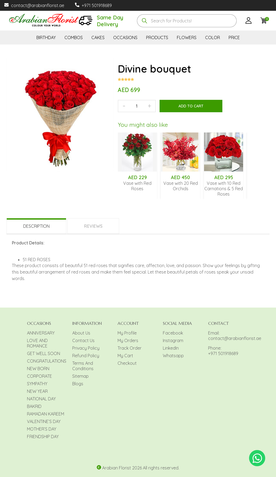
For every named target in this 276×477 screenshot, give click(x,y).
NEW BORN (38, 368)
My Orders (128, 340)
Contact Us (83, 340)
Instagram (173, 340)
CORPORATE (39, 376)
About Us (81, 333)
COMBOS (73, 37)
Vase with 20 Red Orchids (180, 185)
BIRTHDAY (46, 37)
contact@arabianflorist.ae (37, 5)
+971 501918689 (97, 5)
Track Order (130, 348)
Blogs (77, 383)
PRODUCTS (157, 37)
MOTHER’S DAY (41, 429)
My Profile (127, 333)
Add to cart (190, 106)
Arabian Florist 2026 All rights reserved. (140, 468)
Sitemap (80, 376)
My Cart (125, 355)
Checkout (127, 363)
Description (36, 226)
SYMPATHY (37, 383)
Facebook (173, 333)
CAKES (98, 37)
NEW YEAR (37, 391)
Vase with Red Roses (137, 185)
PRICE (234, 37)
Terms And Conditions (83, 365)
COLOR (212, 37)
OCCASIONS (125, 37)
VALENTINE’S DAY (44, 421)
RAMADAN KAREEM (45, 414)
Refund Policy (85, 355)
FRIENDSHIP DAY (43, 436)
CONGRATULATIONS (46, 361)
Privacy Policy (85, 348)
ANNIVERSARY (41, 333)
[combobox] (187, 20)
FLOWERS (186, 37)
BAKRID (34, 406)
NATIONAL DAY (41, 398)
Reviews (93, 226)
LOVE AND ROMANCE (37, 343)
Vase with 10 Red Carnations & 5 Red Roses (223, 188)
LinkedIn (171, 348)
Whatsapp (173, 355)
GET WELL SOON (43, 353)
